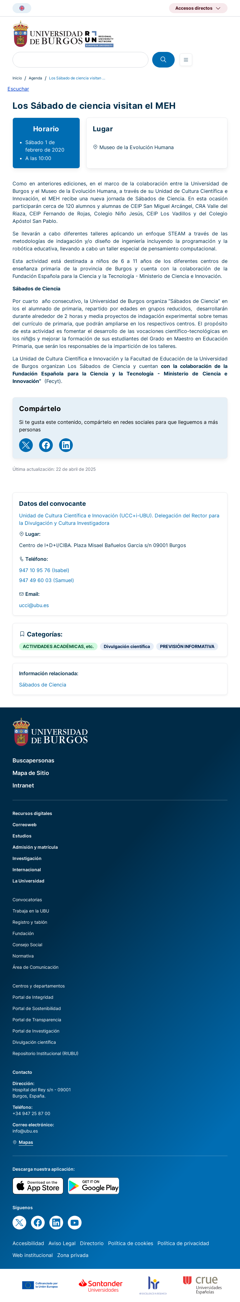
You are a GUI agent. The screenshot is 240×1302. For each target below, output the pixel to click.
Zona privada (72, 1255)
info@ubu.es (25, 1131)
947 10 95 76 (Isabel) (44, 570)
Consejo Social (27, 944)
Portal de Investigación (35, 1030)
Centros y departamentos (38, 985)
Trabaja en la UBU (30, 910)
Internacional (26, 869)
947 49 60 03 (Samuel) (46, 580)
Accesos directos (193, 8)
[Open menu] (186, 59)
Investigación (27, 858)
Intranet (23, 785)
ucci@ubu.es (34, 605)
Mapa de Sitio (30, 773)
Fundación (23, 933)
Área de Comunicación (35, 967)
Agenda (35, 78)
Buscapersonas (33, 760)
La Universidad (28, 880)
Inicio (17, 78)
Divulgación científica (127, 646)
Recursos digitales (32, 813)
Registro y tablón (29, 922)
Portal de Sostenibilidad (36, 1008)
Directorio (92, 1243)
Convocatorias (27, 899)
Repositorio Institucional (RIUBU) (45, 1053)
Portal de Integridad (32, 997)
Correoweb (24, 824)
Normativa (23, 955)
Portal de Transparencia (36, 1019)
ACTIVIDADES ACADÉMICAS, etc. (58, 646)
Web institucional (32, 1255)
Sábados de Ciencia (42, 684)
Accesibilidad (28, 1243)
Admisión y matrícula (35, 847)
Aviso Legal (62, 1243)
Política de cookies (130, 1243)
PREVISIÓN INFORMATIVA (187, 646)
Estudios (22, 835)
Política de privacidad (183, 1243)
